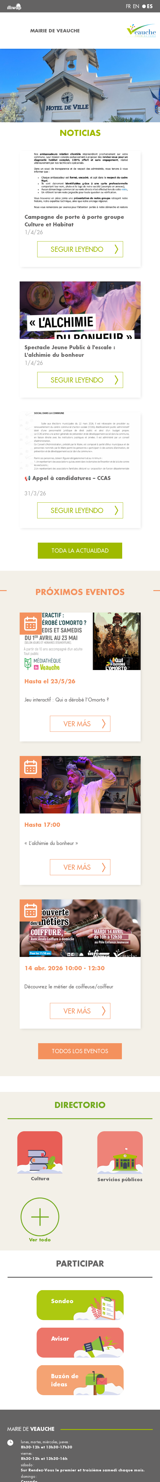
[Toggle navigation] (13, 30)
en (136, 6)
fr (128, 6)
